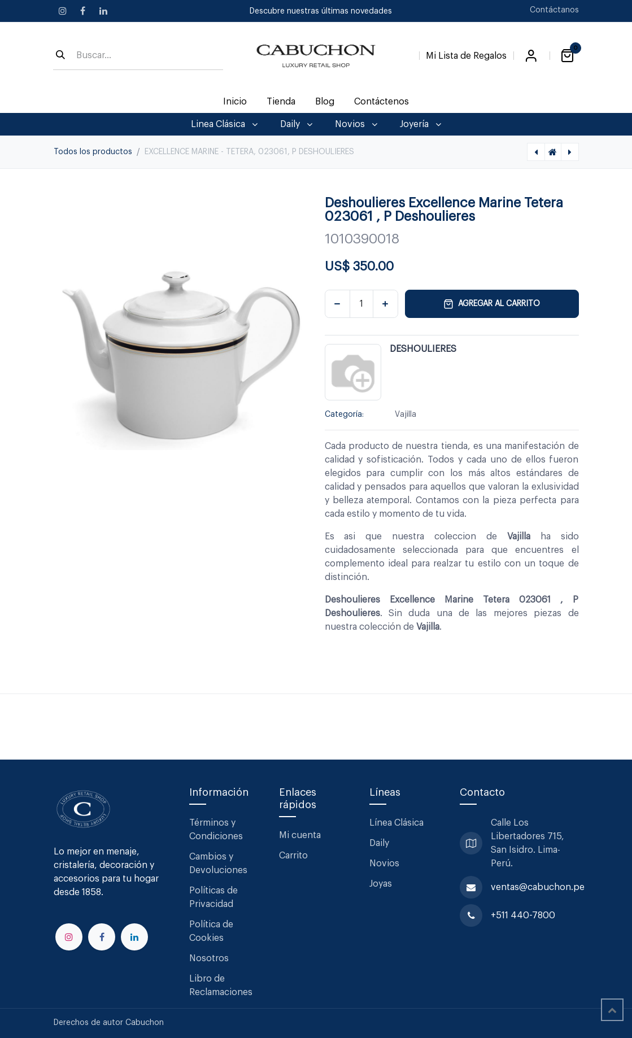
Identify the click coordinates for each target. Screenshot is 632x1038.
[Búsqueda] (60, 56)
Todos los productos (93, 152)
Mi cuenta (300, 835)
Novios (384, 863)
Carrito (293, 855)
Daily (379, 843)
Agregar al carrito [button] (491, 304)
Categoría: (344, 414)
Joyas (380, 883)
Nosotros (209, 958)
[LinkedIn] (103, 11)
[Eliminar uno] (337, 303)
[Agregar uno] (385, 303)
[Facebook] (83, 11)
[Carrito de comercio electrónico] (567, 56)
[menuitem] (234, 102)
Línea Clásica (396, 822)
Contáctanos (554, 10)
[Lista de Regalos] (466, 54)
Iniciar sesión (531, 56)
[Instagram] (63, 11)
